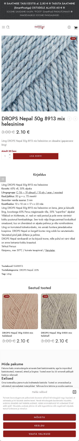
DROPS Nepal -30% (29, 270)
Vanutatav (50, 250)
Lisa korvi (36, 156)
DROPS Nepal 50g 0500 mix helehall (56, 334)
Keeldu (40, 425)
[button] (74, 391)
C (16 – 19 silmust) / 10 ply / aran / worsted (39, 192)
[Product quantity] (5, 156)
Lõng (9, 273)
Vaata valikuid (39, 434)
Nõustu (39, 417)
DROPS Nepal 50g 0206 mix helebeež (17, 334)
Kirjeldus (39, 174)
